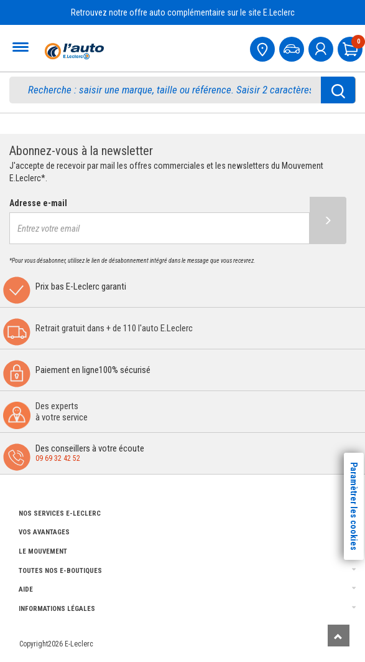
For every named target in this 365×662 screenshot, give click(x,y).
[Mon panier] (351, 47)
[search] (172, 90)
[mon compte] (322, 47)
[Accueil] (73, 51)
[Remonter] (338, 635)
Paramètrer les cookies (354, 506)
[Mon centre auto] (263, 47)
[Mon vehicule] (293, 47)
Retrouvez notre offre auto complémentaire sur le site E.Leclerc (183, 12)
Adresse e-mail (38, 203)
